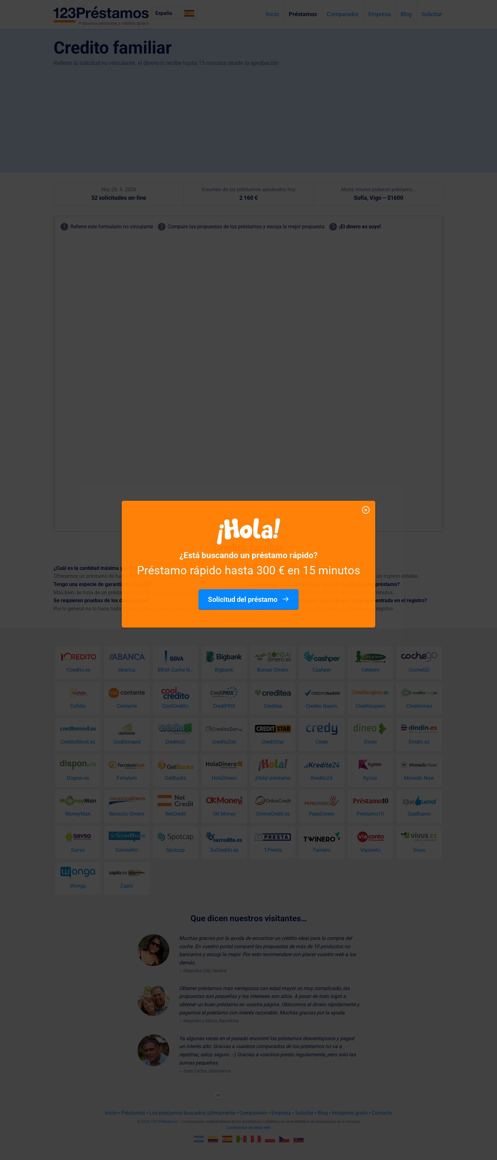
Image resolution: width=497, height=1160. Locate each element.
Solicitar (432, 14)
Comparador (342, 14)
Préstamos (303, 14)
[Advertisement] (248, 115)
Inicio (272, 14)
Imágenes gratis (350, 1113)
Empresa (379, 14)
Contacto (382, 1113)
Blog (406, 14)
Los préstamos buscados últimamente (192, 1113)
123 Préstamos (164, 1121)
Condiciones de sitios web (248, 1127)
